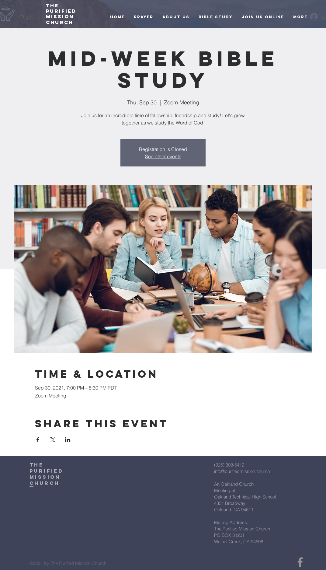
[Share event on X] (53, 439)
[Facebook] (300, 562)
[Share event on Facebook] (38, 439)
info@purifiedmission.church (242, 471)
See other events (163, 156)
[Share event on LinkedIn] (68, 439)
